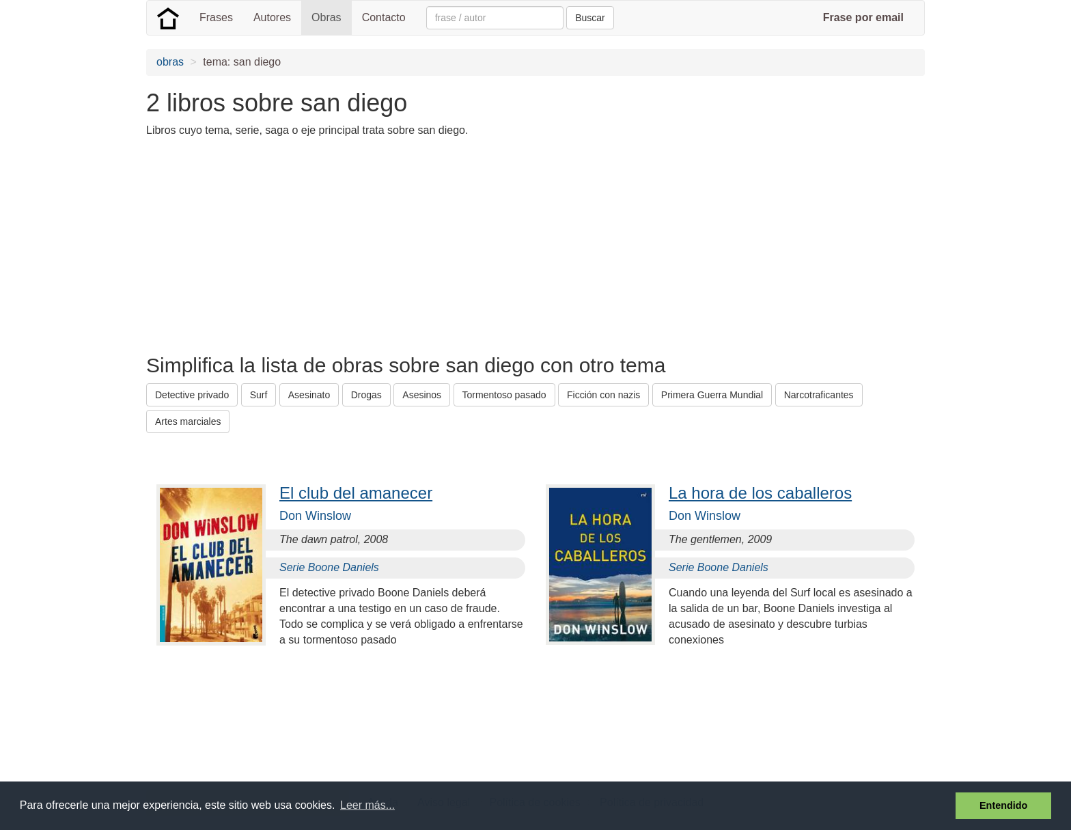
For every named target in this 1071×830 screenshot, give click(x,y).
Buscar (590, 17)
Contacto (384, 17)
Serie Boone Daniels (329, 567)
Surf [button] (259, 394)
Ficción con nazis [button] (603, 394)
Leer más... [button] (367, 805)
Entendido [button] (1003, 805)
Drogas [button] (366, 394)
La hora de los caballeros (760, 493)
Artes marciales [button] (188, 421)
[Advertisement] (394, 244)
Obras (326, 17)
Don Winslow (315, 516)
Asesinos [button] (421, 394)
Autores (272, 17)
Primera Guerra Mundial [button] (712, 394)
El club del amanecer (355, 493)
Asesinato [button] (309, 394)
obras (170, 62)
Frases (216, 17)
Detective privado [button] (192, 394)
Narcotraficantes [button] (819, 394)
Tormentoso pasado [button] (504, 394)
